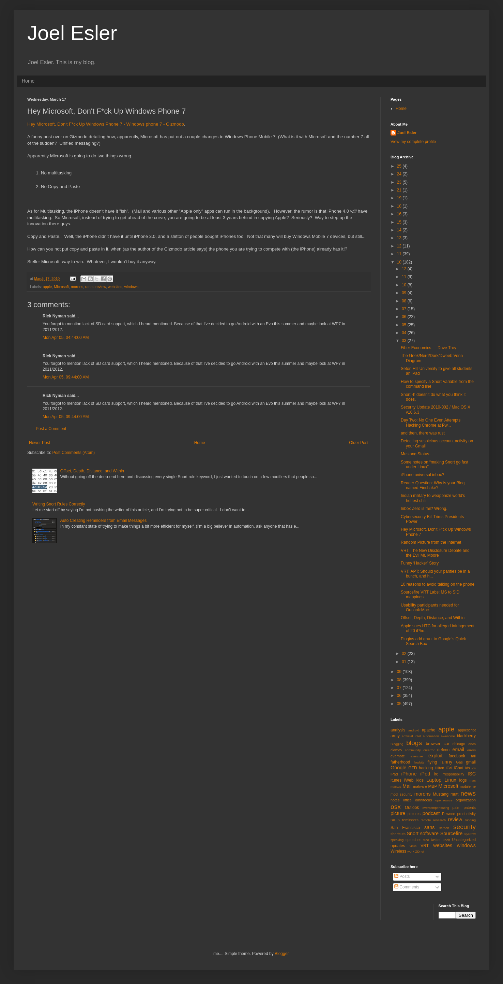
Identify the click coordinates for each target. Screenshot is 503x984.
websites (115, 287)
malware (420, 786)
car (446, 743)
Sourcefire (451, 833)
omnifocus (423, 800)
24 (400, 174)
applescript (467, 730)
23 (400, 182)
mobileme (468, 786)
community (413, 750)
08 (405, 301)
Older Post (358, 442)
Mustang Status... (416, 454)
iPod (425, 773)
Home (28, 81)
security (464, 826)
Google (398, 767)
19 (400, 198)
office (407, 800)
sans (429, 827)
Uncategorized (464, 840)
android (413, 730)
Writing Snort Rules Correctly (58, 504)
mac (473, 780)
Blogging (397, 744)
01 (405, 661)
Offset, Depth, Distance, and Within (92, 471)
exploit (435, 755)
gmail (471, 762)
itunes (396, 780)
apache (428, 730)
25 (400, 166)
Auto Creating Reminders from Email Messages (103, 520)
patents (470, 807)
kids (420, 780)
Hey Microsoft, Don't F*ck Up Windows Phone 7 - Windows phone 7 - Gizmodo (105, 124)
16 (400, 214)
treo (426, 840)
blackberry (466, 735)
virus (413, 846)
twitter (436, 840)
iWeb (408, 780)
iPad (394, 774)
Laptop (433, 780)
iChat (458, 768)
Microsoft (61, 287)
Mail (406, 786)
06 (405, 316)
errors (471, 750)
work (410, 851)
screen (444, 828)
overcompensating (436, 808)
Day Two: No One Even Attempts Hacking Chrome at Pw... (430, 422)
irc (436, 774)
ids (467, 768)
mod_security (401, 794)
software (429, 833)
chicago (459, 744)
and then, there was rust (423, 433)
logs (463, 780)
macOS (396, 786)
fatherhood (400, 762)
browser (433, 743)
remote (426, 820)
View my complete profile (413, 141)
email (458, 749)
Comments (406, 887)
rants (89, 287)
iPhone (409, 773)
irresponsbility (453, 774)
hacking (426, 768)
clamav (396, 750)
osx (396, 806)
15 (400, 222)
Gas (459, 762)
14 (400, 230)
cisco (472, 744)
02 (405, 653)
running (470, 820)
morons (77, 287)
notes (395, 800)
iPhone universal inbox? (422, 474)
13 (400, 238)
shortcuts (398, 834)
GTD (412, 768)
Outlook (412, 807)
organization (466, 800)
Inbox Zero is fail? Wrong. (424, 508)
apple (47, 287)
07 (405, 308)
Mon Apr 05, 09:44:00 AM (66, 377)
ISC (472, 773)
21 (400, 190)
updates (398, 845)
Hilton (439, 768)
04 (405, 332)
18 (400, 206)
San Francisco (405, 827)
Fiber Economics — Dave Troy (428, 347)
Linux (450, 780)
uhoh (446, 840)
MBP (432, 786)
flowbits (418, 762)
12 (400, 246)
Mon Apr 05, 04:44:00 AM (66, 337)
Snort (412, 833)
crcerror (429, 750)
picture (398, 813)
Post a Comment (51, 428)
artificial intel (411, 736)
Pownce (448, 814)
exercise (417, 756)
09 (405, 292)
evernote (398, 756)
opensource (443, 800)
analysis (398, 730)
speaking (397, 840)
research (439, 820)
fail (473, 756)
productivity (466, 814)
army (395, 735)
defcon (443, 749)
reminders (410, 820)
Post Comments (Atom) (73, 452)
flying (432, 762)
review (100, 287)
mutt (454, 794)
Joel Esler (72, 33)
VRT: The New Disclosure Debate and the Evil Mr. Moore (435, 553)
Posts (402, 876)
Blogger (282, 953)
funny (446, 762)
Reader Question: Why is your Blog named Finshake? (432, 485)
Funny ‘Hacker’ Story (420, 563)
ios (474, 768)
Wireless (398, 851)
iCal (449, 768)
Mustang (440, 794)
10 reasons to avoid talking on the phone (437, 584)
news (468, 793)
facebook (456, 756)
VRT (425, 845)
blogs (414, 742)
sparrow (470, 834)
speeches (413, 840)
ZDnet (419, 851)
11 (400, 254)
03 (405, 340)
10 (400, 262)
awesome (448, 736)
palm (456, 807)
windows (131, 287)
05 (405, 325)
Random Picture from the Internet (431, 542)
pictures (414, 814)
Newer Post (39, 442)
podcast (431, 813)
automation (431, 736)
